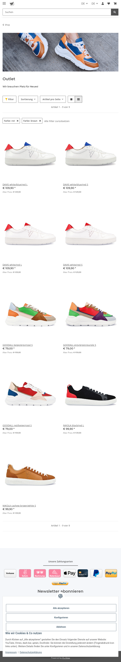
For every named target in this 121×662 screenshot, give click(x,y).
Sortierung (27, 99)
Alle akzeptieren (61, 608)
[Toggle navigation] (4, 2)
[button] (103, 3)
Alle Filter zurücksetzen (57, 121)
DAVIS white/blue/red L (15, 184)
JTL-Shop (66, 657)
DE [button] (83, 3)
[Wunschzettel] (109, 3)
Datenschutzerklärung (31, 652)
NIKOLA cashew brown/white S (19, 505)
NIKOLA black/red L (73, 425)
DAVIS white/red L (12, 264)
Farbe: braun (32, 120)
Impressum (11, 652)
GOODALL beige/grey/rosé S (18, 345)
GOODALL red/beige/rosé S (17, 425)
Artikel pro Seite (51, 99)
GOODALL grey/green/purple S (79, 345)
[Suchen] (57, 12)
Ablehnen (61, 627)
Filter (9, 99)
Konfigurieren (61, 617)
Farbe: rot (11, 120)
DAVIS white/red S (72, 264)
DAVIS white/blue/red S (75, 184)
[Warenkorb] (115, 3)
